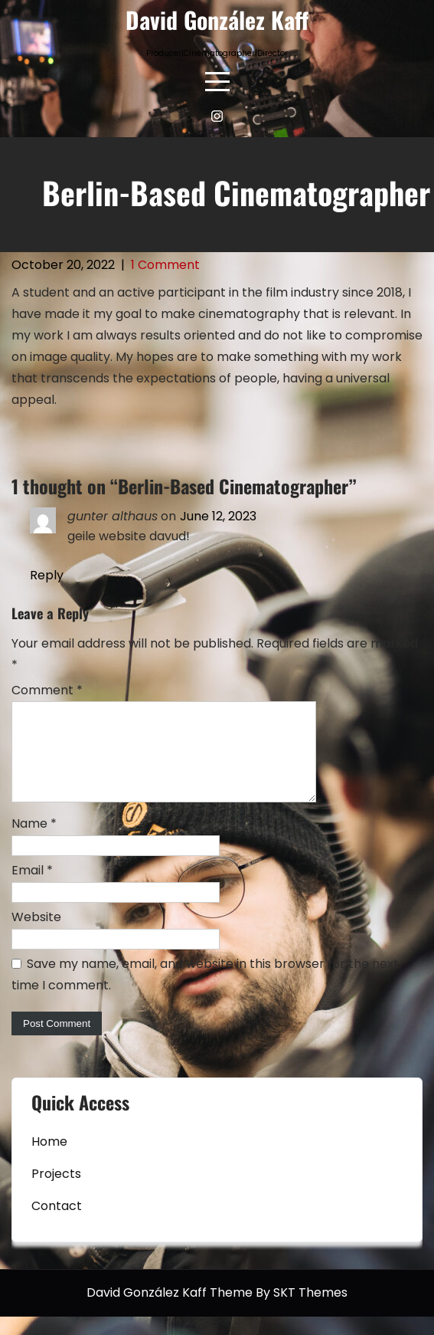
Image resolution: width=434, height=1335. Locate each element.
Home (49, 1160)
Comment (47, 690)
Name (34, 842)
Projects (56, 1192)
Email (32, 888)
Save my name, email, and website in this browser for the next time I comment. (205, 992)
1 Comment (165, 265)
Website (36, 935)
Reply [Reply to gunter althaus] (47, 575)
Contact (56, 1224)
